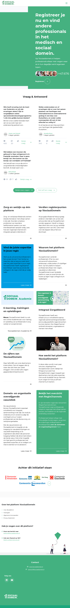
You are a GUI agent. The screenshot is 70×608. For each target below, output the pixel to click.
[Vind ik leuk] (18, 141)
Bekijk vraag (26, 142)
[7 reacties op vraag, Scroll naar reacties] (11, 179)
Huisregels (7, 512)
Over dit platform (9, 510)
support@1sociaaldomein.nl (11, 533)
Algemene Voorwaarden (11, 515)
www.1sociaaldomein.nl (36, 566)
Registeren (42, 81)
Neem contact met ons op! (11, 540)
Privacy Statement (9, 518)
